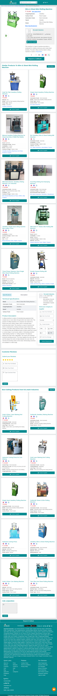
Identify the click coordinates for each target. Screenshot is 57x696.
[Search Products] (20, 2)
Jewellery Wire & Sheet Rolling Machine (42, 541)
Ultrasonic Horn (32, 646)
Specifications (7, 294)
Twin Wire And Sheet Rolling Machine (41, 581)
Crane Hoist (44, 641)
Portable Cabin (28, 628)
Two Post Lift (23, 650)
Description (24, 294)
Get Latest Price (36, 11)
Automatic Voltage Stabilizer (18, 641)
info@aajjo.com (7, 684)
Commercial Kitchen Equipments (11, 646)
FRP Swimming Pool (38, 652)
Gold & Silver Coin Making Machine (13, 581)
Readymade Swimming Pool (26, 653)
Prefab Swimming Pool (27, 652)
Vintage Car (20, 655)
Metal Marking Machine (23, 644)
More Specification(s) (31, 25)
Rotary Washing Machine (27, 640)
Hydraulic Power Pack (31, 638)
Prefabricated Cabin (22, 635)
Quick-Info (6, 671)
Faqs (5, 674)
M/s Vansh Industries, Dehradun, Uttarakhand (42, 193)
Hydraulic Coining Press (9, 541)
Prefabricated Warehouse (9, 637)
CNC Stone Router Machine (14, 640)
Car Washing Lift (15, 650)
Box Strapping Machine (15, 631)
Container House (39, 637)
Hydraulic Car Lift (18, 632)
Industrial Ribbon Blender (31, 629)
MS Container (14, 635)
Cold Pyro (11, 656)
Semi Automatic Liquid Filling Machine (16, 649)
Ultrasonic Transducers (17, 647)
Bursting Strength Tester (19, 643)
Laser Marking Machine (19, 628)
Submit (5, 383)
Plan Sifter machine (23, 646)
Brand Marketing (42, 669)
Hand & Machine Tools (9, 5)
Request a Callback (34, 58)
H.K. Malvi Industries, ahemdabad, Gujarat (41, 146)
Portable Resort (36, 634)
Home (2, 5)
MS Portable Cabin (45, 634)
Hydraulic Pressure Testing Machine (34, 643)
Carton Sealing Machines (27, 631)
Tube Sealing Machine (20, 629)
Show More (51, 65)
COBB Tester (10, 643)
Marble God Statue (33, 644)
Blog (5, 669)
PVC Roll (40, 644)
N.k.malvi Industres (38, 29)
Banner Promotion (42, 667)
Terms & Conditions (25, 664)
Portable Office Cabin (33, 635)
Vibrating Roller (10, 629)
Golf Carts (14, 655)
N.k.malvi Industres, (35, 104)
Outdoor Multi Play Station (39, 628)
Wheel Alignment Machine (33, 650)
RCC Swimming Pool (15, 653)
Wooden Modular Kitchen (36, 649)
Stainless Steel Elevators (36, 632)
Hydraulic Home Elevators (47, 631)
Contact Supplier (32, 41)
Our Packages (41, 665)
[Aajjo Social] (43, 625)
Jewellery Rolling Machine (20, 5)
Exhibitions (6, 672)
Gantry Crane (38, 641)
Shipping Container (30, 637)
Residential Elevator (8, 632)
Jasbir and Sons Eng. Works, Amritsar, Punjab (42, 283)
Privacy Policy (24, 665)
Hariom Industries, (7, 284)
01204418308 (7, 680)
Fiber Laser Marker (12, 644)
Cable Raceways (40, 646)
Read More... (39, 51)
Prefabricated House (20, 637)
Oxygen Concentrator (43, 655)
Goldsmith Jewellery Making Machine (41, 414)
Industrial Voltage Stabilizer (40, 640)
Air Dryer (28, 649)
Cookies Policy (24, 662)
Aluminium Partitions (42, 629)
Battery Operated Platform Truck (30, 655)
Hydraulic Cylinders (20, 638)
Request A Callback (28, 620)
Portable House (7, 634)
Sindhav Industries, (7, 105)
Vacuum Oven (47, 637)
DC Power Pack (12, 638)
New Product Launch (43, 671)
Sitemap (6, 664)
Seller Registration (42, 662)
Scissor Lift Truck (26, 632)
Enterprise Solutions (43, 672)
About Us (6, 662)
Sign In (45, 2)
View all (52, 389)
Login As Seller (41, 674)
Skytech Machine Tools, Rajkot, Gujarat (40, 241)
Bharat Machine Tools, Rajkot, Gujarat (12, 240)
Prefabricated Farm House (17, 634)
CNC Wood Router (41, 638)
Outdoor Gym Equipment (39, 653)
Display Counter (37, 631)
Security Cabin (46, 632)
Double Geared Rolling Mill (38, 270)
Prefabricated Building (43, 635)
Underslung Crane (30, 641)
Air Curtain (45, 644)
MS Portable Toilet (28, 634)
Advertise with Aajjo (43, 664)
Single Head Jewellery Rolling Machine (42, 91)
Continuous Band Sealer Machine (31, 647)
